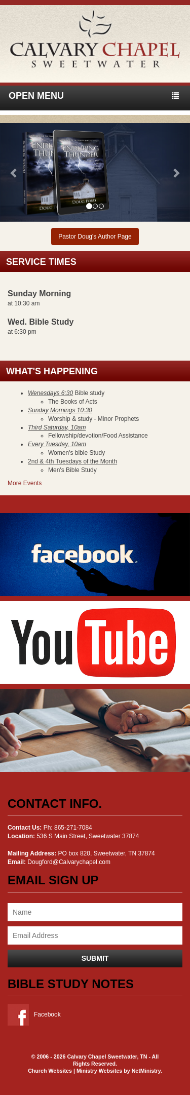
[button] (14, 172)
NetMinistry (146, 1071)
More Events (25, 483)
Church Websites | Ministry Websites (76, 1071)
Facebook (34, 1014)
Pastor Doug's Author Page (94, 236)
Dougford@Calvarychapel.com (68, 862)
